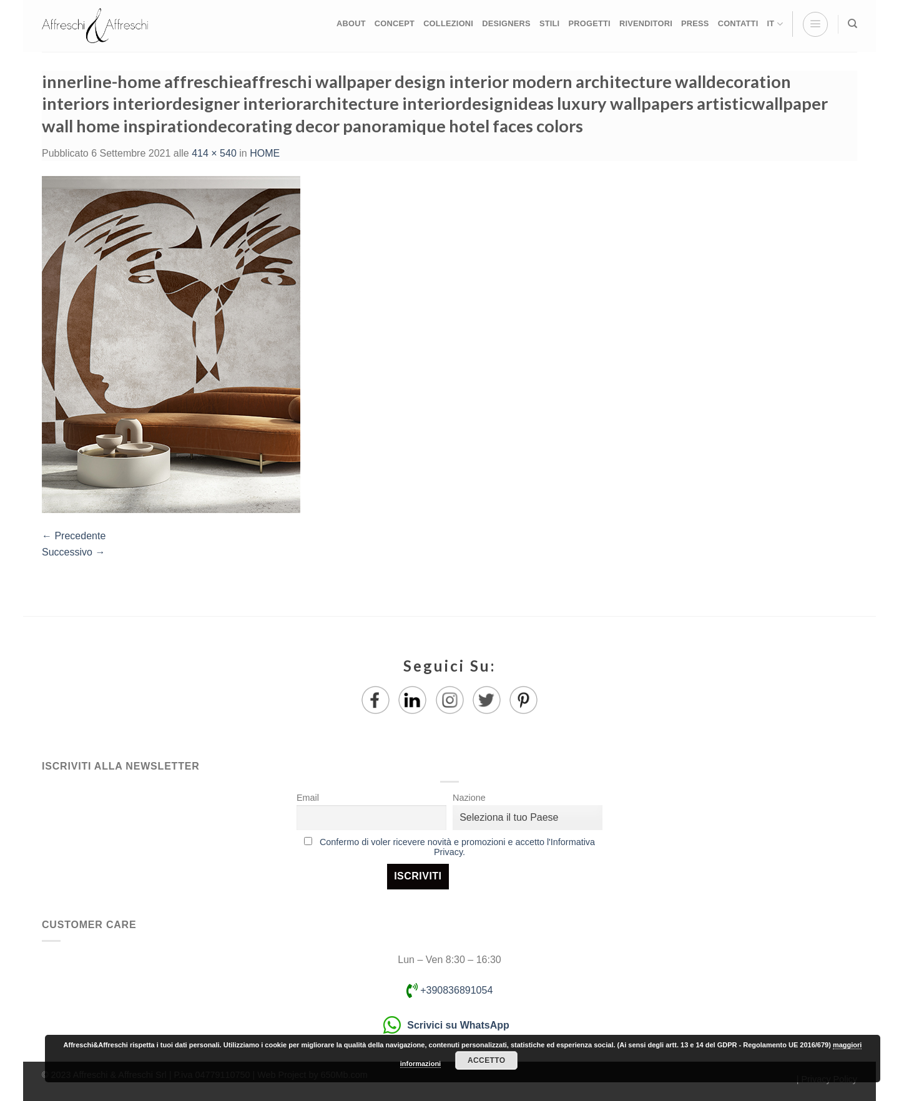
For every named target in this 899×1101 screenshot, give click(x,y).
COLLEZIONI (448, 23)
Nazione (469, 798)
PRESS (695, 23)
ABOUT (351, 23)
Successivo (73, 552)
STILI (549, 23)
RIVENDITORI (645, 23)
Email (308, 798)
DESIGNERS (506, 23)
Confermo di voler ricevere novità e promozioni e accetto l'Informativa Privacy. (457, 847)
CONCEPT (395, 23)
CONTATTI (738, 23)
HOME (265, 153)
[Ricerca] (852, 24)
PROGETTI (589, 23)
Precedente (74, 536)
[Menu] (815, 24)
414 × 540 (214, 153)
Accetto (486, 1060)
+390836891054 (449, 990)
